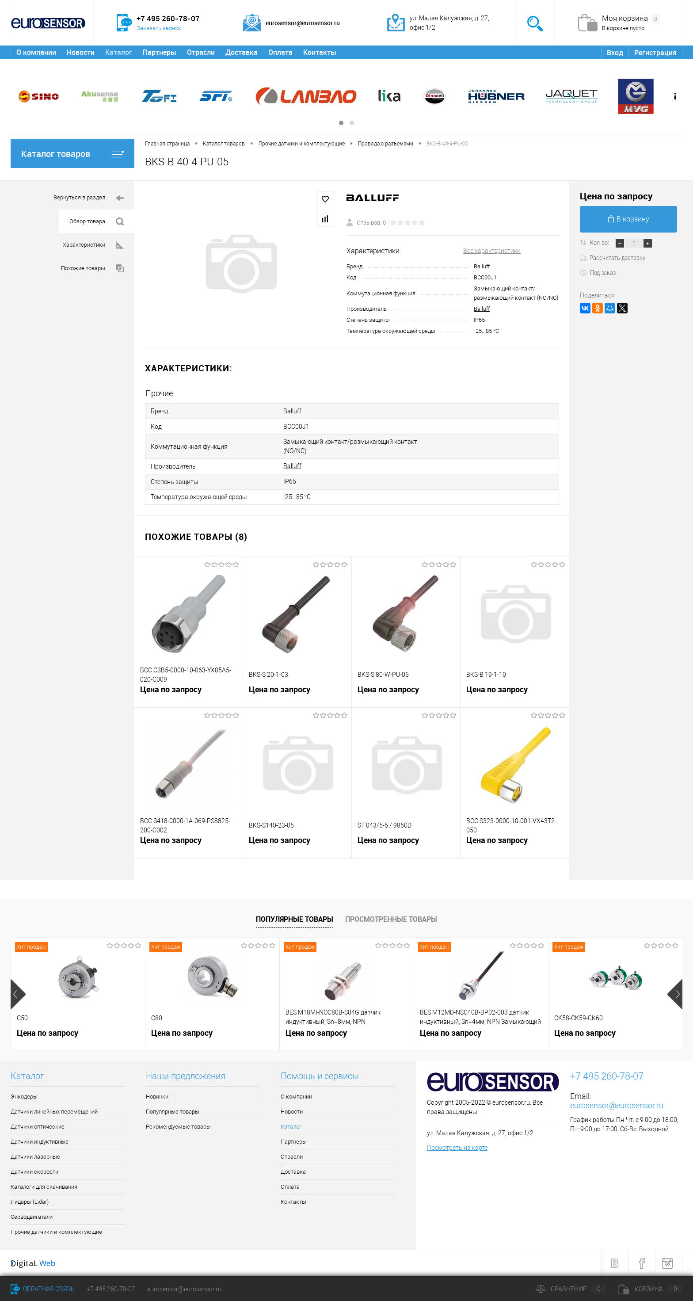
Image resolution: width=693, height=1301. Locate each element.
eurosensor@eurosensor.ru (616, 1105)
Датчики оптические (38, 1126)
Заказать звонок (159, 28)
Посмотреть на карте (457, 1147)
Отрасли (201, 52)
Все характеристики (492, 250)
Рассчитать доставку (612, 257)
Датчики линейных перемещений (54, 1111)
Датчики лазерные (35, 1156)
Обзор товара (96, 221)
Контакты (319, 52)
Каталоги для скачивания (44, 1186)
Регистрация (655, 52)
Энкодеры (24, 1096)
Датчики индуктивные (40, 1141)
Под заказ (598, 272)
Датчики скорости (34, 1171)
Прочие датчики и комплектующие (56, 1232)
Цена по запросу (171, 689)
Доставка (241, 52)
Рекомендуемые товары (178, 1126)
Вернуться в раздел (88, 198)
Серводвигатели (32, 1216)
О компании (36, 52)
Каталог (118, 52)
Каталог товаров (72, 153)
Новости (81, 52)
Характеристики (93, 245)
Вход (615, 52)
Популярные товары (294, 919)
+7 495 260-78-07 (111, 1289)
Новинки (157, 1096)
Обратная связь (43, 1289)
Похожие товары (92, 268)
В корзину (628, 219)
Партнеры (159, 52)
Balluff (482, 308)
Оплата (280, 52)
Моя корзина (631, 18)
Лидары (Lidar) (30, 1201)
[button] (341, 122)
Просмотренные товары (391, 919)
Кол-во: (600, 242)
